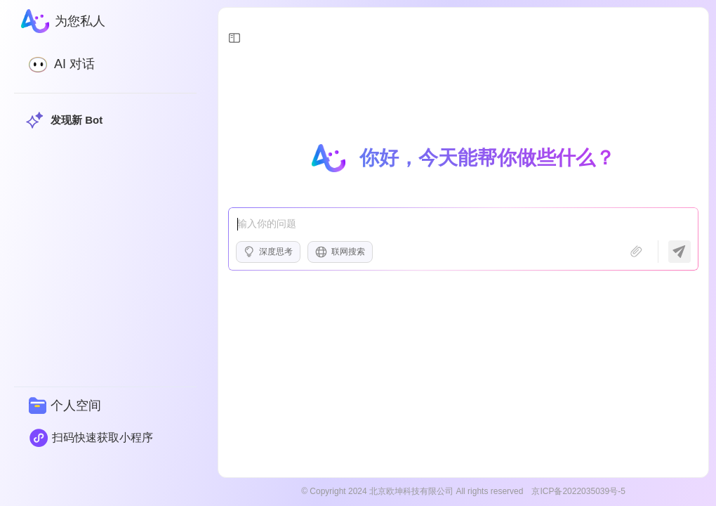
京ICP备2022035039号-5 (578, 491)
